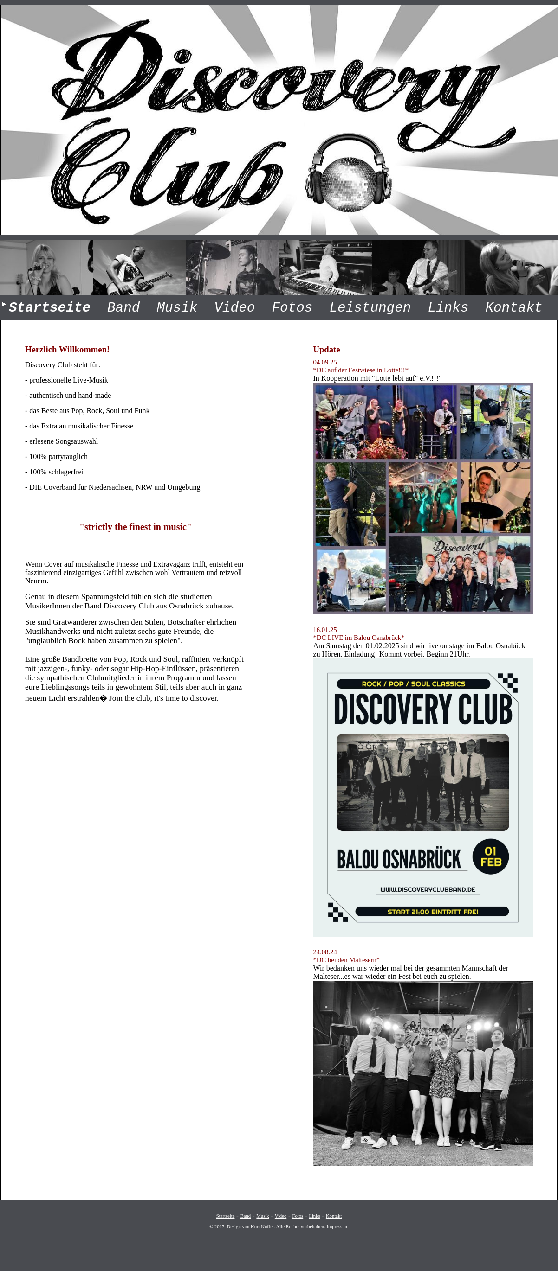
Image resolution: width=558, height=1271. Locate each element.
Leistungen (370, 308)
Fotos (292, 308)
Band (123, 308)
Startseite (225, 1216)
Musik (176, 308)
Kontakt (513, 308)
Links (448, 308)
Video (234, 308)
